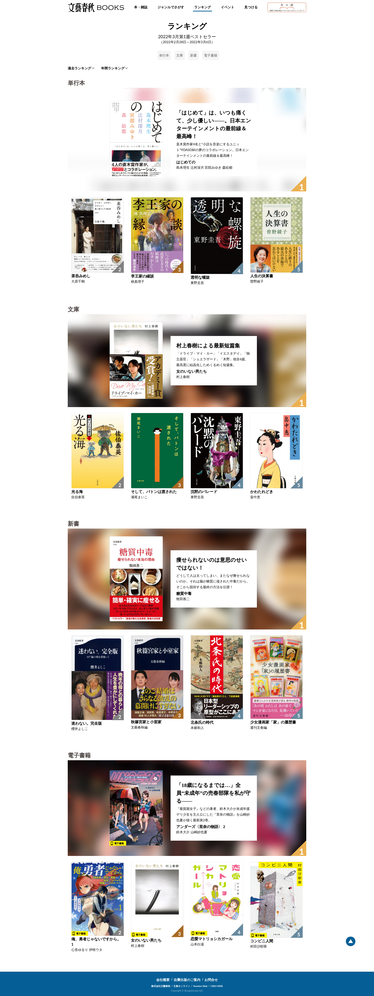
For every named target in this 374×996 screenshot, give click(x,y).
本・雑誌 (140, 7)
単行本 (164, 55)
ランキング (202, 7)
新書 (193, 55)
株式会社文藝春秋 (160, 986)
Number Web (200, 986)
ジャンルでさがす (170, 7)
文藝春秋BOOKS (96, 7)
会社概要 (163, 980)
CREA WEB (217, 986)
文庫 (179, 55)
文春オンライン (181, 986)
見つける (251, 7)
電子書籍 (210, 55)
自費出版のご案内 (187, 980)
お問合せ (211, 980)
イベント (227, 7)
